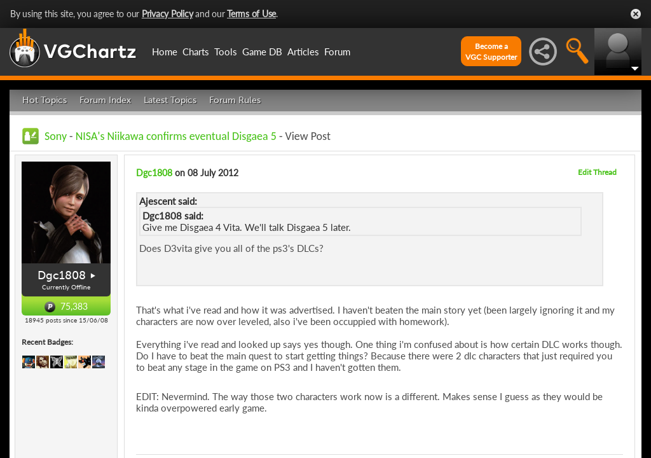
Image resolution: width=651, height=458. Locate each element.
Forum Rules (235, 100)
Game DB (262, 51)
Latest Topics (170, 100)
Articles (303, 51)
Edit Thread (597, 172)
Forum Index (105, 100)
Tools (225, 51)
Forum (337, 51)
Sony (56, 136)
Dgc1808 (62, 275)
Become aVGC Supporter (491, 51)
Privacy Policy (167, 13)
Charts (195, 51)
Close (636, 14)
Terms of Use (251, 13)
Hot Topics (44, 100)
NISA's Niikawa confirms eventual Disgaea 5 (176, 136)
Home (164, 51)
